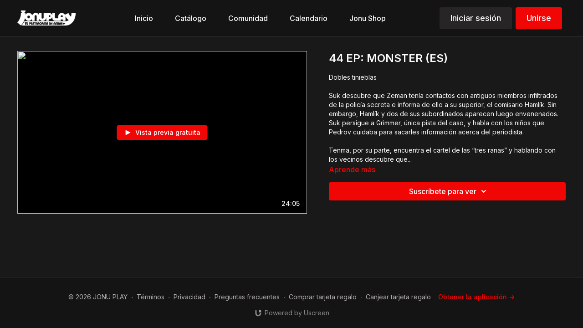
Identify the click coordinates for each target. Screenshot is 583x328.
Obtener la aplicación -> (476, 297)
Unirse (539, 18)
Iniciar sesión (475, 18)
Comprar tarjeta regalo (323, 297)
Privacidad (189, 297)
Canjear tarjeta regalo (398, 297)
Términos (150, 297)
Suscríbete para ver (449, 191)
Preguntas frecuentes (247, 297)
